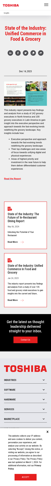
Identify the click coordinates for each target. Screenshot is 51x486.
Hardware (10, 399)
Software (9, 389)
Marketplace (12, 419)
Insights (6, 13)
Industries (10, 380)
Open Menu (46, 5)
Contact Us (25, 339)
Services (9, 409)
